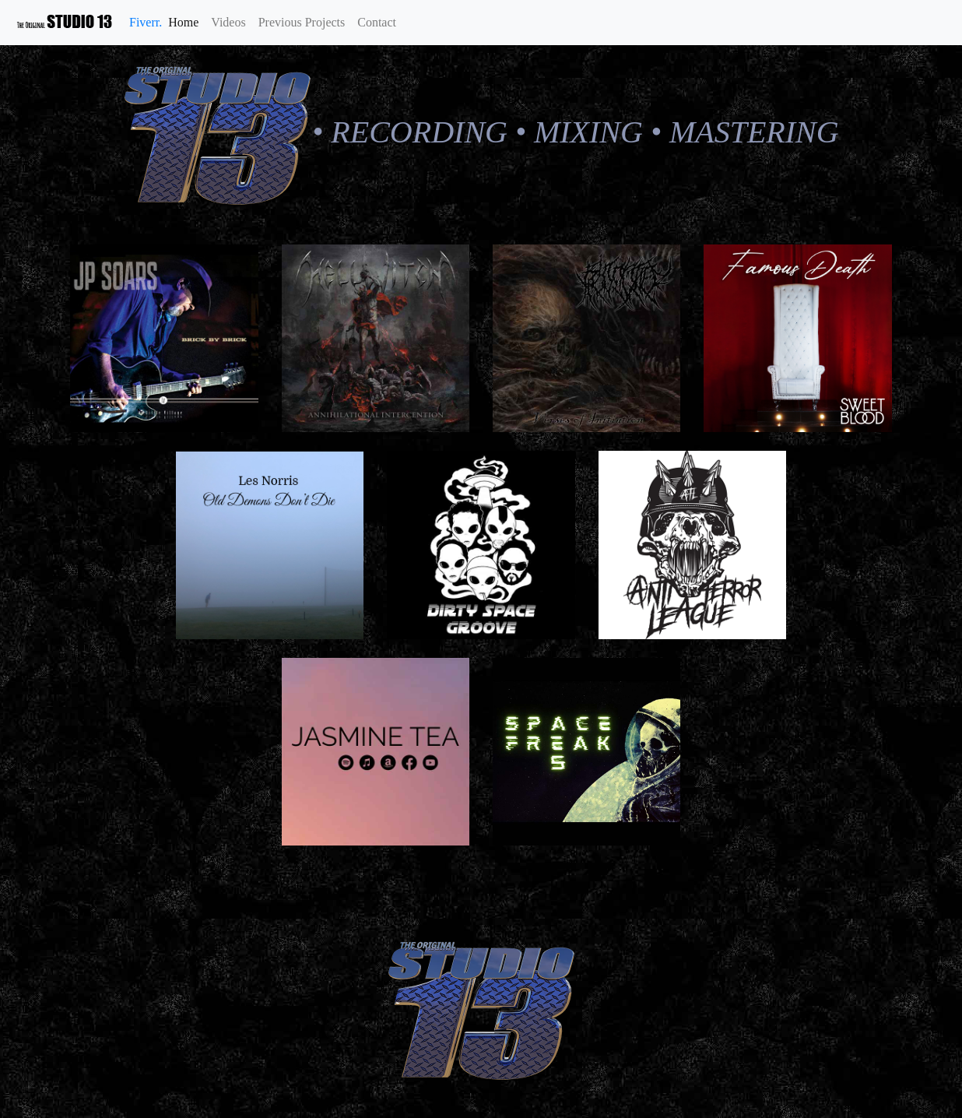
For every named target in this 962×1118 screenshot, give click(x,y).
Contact (376, 22)
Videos (228, 22)
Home (186, 20)
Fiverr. (145, 22)
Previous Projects (302, 22)
